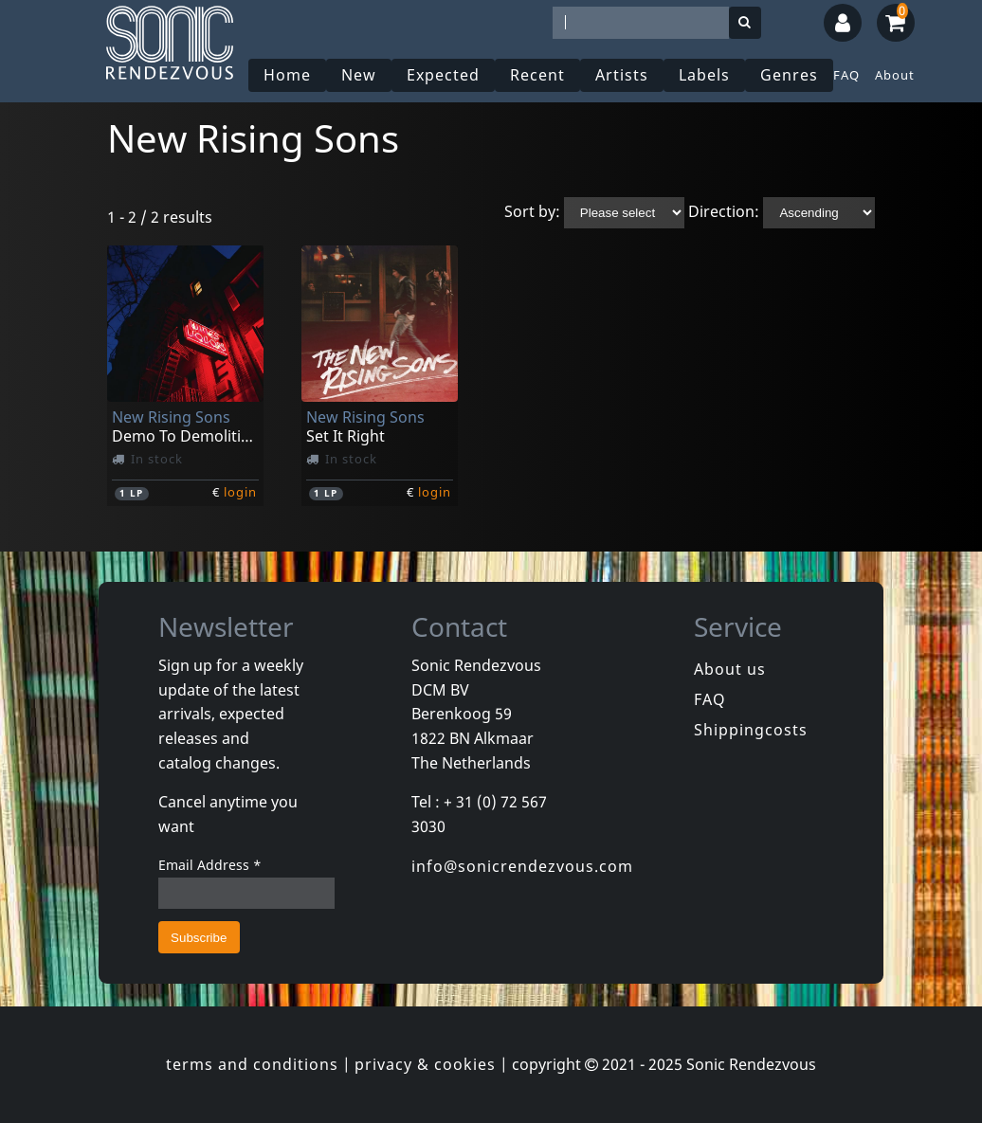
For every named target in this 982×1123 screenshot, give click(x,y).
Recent (537, 74)
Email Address (210, 865)
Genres (789, 74)
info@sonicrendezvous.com (522, 866)
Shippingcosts (751, 729)
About (895, 74)
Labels (704, 74)
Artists (621, 74)
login (240, 491)
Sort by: (532, 211)
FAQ (846, 74)
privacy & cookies (425, 1064)
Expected (443, 74)
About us (730, 669)
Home (287, 74)
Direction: (723, 211)
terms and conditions (252, 1064)
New (358, 74)
